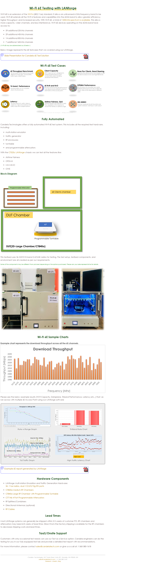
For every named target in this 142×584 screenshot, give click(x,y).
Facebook (48, 561)
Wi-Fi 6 (30, 14)
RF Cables (10, 509)
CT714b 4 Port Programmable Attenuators (25, 497)
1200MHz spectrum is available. (76, 20)
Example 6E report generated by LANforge (25, 468)
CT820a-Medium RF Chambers (20, 490)
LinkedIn (54, 561)
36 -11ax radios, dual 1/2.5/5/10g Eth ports (25, 486)
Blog (59, 561)
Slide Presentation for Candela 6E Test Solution (26, 55)
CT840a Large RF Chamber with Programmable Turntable (32, 494)
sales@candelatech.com (47, 546)
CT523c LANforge (17, 152)
